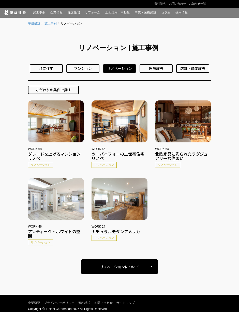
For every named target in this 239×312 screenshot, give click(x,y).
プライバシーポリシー (59, 303)
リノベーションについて (119, 266)
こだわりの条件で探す (53, 89)
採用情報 (181, 12)
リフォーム (92, 12)
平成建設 (34, 23)
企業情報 (56, 12)
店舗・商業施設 (192, 68)
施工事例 (39, 12)
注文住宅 (74, 12)
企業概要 (34, 303)
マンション (83, 68)
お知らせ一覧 (197, 3)
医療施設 (156, 68)
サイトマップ (125, 303)
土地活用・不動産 (117, 12)
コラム (165, 12)
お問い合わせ (177, 3)
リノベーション (119, 68)
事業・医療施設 (145, 12)
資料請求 (160, 3)
